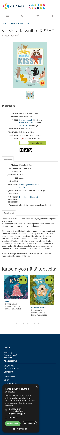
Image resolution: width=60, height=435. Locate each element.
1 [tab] (16, 323)
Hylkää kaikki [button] (29, 423)
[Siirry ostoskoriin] (37, 16)
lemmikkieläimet (31, 197)
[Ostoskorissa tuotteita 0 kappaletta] (37, 16)
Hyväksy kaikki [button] (13, 423)
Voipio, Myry (24, 125)
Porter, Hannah (25, 120)
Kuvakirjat (23, 187)
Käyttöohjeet (9, 380)
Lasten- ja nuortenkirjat (29, 184)
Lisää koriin (37, 143)
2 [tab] (20, 323)
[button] (21, 429)
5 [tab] (31, 323)
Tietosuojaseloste (11, 383)
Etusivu (5, 23)
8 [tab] (42, 323)
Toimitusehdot (9, 376)
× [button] (37, 387)
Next (57, 298)
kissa (21, 197)
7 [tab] (38, 323)
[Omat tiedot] (52, 16)
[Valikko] (7, 16)
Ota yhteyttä (9, 366)
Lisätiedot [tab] (8, 159)
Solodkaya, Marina (26, 122)
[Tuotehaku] (22, 16)
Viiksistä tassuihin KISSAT (20, 23)
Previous (1, 298)
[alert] (20, 408)
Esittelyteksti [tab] (9, 213)
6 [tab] (34, 323)
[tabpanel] (16, 293)
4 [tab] (27, 323)
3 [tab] (23, 323)
